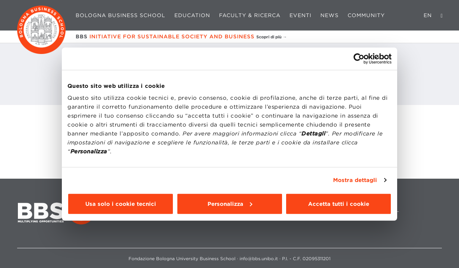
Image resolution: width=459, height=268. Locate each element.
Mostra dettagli (355, 180)
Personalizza (230, 203)
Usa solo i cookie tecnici (120, 203)
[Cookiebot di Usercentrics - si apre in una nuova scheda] (359, 58)
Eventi (300, 15)
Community (366, 15)
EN (428, 15)
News (329, 15)
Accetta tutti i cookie (338, 203)
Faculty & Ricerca (250, 15)
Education (192, 15)
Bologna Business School (120, 15)
